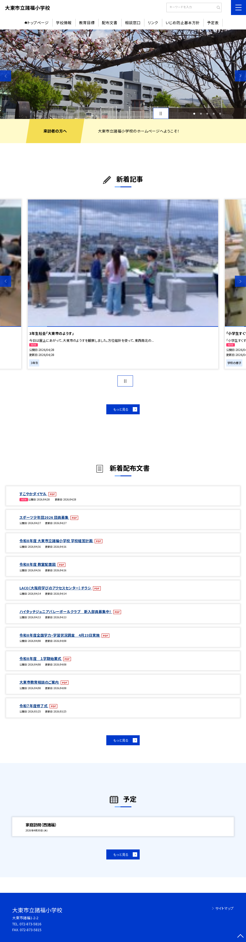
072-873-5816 (30, 923)
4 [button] (214, 113)
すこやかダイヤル (33, 493)
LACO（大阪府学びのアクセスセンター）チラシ (55, 587)
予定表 (213, 22)
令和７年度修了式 (33, 705)
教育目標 (87, 22)
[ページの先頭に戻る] (240, 936)
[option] (123, 74)
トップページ (38, 22)
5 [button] (220, 113)
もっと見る (121, 409)
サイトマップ (224, 908)
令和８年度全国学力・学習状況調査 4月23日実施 (59, 635)
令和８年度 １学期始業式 (40, 658)
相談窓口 (133, 22)
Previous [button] (5, 75)
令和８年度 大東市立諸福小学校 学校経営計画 (56, 540)
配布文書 (109, 22)
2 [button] (201, 113)
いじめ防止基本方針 (183, 22)
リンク (153, 22)
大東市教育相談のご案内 (39, 682)
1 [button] (194, 113)
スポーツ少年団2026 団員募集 (44, 517)
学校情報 (64, 22)
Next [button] (240, 75)
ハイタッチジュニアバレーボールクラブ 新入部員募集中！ (65, 611)
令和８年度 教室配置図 (37, 564)
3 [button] (207, 113)
